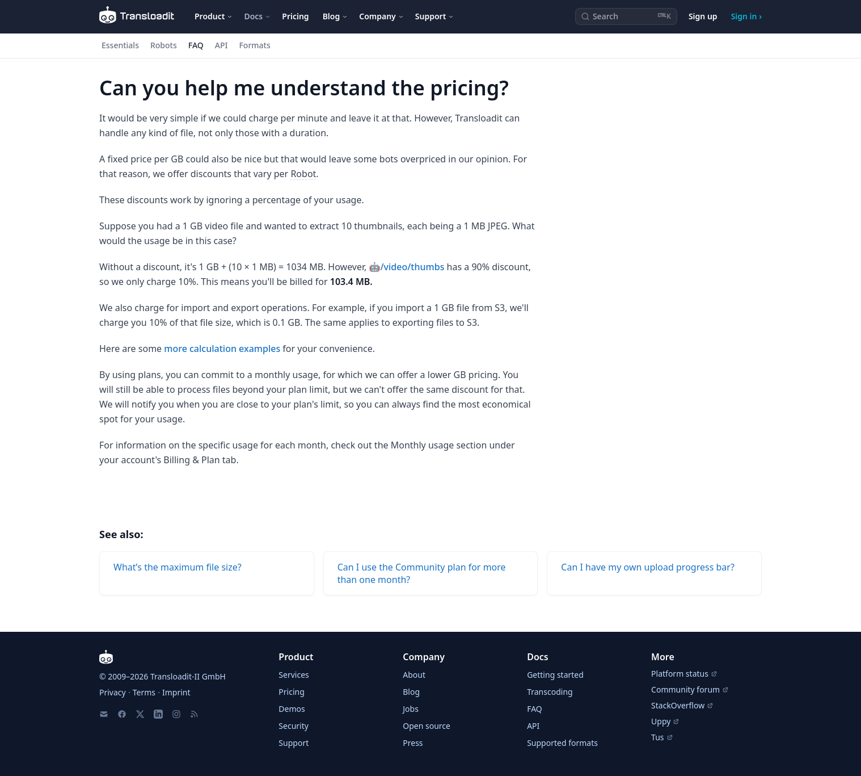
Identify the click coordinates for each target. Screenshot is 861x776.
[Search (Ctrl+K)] (626, 16)
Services (293, 674)
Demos (291, 708)
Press (413, 742)
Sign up (703, 16)
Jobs (411, 708)
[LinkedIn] (158, 714)
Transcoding (549, 691)
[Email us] (103, 714)
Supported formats (562, 742)
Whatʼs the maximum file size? (177, 567)
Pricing (295, 16)
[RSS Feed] (194, 714)
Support (293, 742)
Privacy (112, 692)
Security (293, 725)
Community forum (690, 689)
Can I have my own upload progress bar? (648, 567)
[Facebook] (121, 714)
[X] (140, 714)
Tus (662, 737)
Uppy (665, 721)
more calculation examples (222, 348)
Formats (254, 45)
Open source (426, 725)
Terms (144, 692)
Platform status (684, 673)
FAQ (196, 45)
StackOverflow (682, 705)
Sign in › (746, 16)
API (221, 45)
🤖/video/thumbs (407, 267)
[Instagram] (176, 714)
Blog (411, 691)
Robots (163, 45)
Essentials (120, 45)
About (414, 674)
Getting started (555, 674)
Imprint (176, 692)
